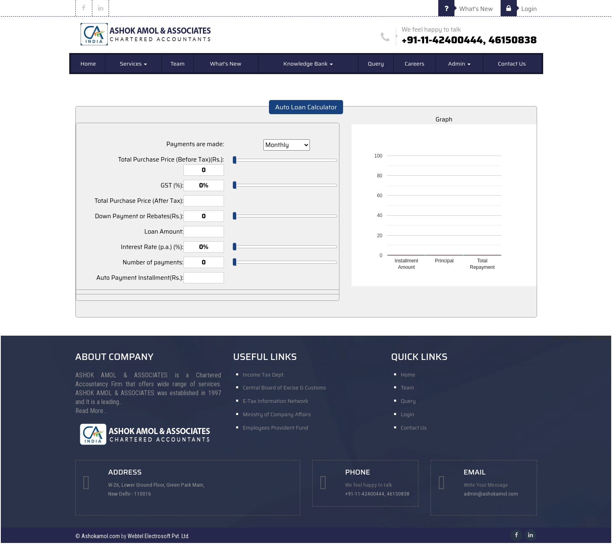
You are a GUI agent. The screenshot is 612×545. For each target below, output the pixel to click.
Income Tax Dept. (264, 376)
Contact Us (512, 65)
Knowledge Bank (308, 65)
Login (519, 9)
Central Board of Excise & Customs (284, 390)
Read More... (91, 412)
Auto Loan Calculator (306, 109)
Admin (459, 65)
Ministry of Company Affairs (277, 419)
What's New (465, 9)
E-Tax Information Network (276, 404)
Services (133, 65)
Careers (414, 65)
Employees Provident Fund (275, 433)
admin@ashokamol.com (492, 495)
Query (376, 65)
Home (88, 65)
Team (178, 65)
